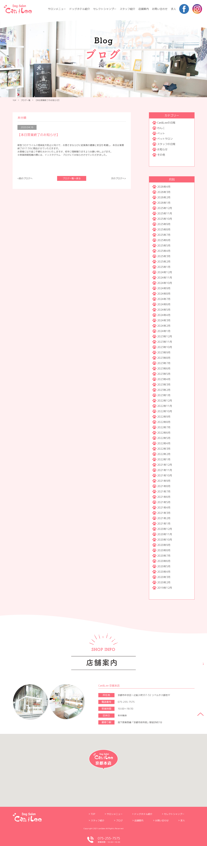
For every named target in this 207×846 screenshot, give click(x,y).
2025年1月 (163, 267)
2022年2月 (163, 454)
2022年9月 (163, 416)
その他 (161, 155)
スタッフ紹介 (127, 9)
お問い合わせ (160, 9)
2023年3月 (163, 384)
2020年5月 (163, 566)
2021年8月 (163, 486)
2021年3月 (163, 513)
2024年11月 (164, 277)
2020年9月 (163, 545)
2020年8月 (163, 550)
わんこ (161, 128)
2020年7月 (163, 555)
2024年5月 (163, 309)
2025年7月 (163, 235)
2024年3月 (163, 320)
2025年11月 (164, 213)
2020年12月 (164, 529)
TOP (14, 100)
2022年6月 (163, 432)
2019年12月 (164, 587)
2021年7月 (163, 491)
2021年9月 (163, 481)
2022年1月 (163, 459)
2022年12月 (164, 400)
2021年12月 (164, 465)
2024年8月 (163, 293)
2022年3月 (163, 448)
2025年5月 (163, 245)
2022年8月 (163, 422)
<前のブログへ (25, 178)
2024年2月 (163, 325)
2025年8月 (163, 229)
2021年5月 (163, 502)
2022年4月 (163, 443)
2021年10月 (164, 475)
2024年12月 (164, 272)
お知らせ (162, 149)
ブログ (119, 820)
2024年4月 (163, 315)
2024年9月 (163, 288)
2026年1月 (163, 202)
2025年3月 (163, 256)
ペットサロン (165, 138)
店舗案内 (143, 9)
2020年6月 (163, 561)
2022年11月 (164, 406)
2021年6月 (163, 497)
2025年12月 (164, 208)
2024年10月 (164, 283)
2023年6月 (163, 368)
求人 (173, 9)
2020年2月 (163, 582)
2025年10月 (164, 219)
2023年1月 (163, 395)
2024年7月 (163, 299)
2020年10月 (164, 539)
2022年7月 (163, 427)
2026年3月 (163, 192)
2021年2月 (163, 518)
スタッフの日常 (166, 144)
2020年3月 (163, 577)
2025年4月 (163, 251)
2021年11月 (164, 470)
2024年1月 (163, 331)
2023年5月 (163, 374)
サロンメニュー (57, 9)
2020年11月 (164, 534)
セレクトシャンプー (104, 9)
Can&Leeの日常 (166, 122)
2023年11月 (164, 342)
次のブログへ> (118, 178)
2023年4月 (163, 379)
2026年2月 (163, 197)
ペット (161, 133)
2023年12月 (164, 336)
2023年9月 (163, 352)
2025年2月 (163, 261)
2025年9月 (163, 224)
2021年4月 (163, 507)
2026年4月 (163, 186)
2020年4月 (163, 571)
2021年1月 (163, 523)
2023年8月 (163, 358)
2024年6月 (163, 304)
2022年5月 (163, 438)
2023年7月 (163, 363)
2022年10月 (164, 411)
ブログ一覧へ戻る (72, 178)
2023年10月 (164, 347)
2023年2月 (163, 390)
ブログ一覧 (25, 100)
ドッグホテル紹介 (79, 9)
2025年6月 (163, 240)
